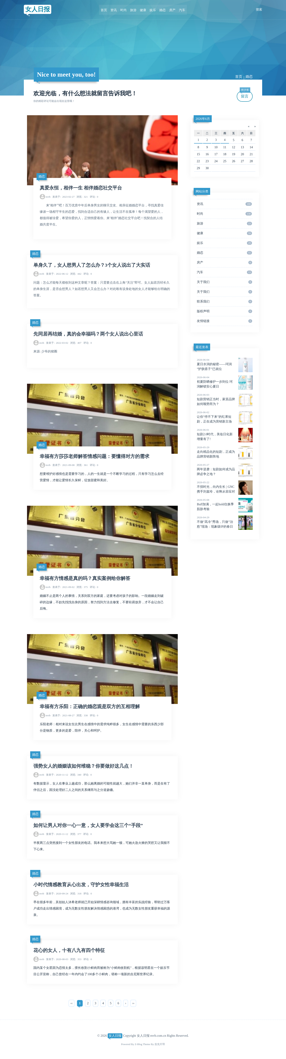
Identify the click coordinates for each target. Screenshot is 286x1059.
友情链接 (224, 321)
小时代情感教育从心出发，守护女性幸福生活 (81, 884)
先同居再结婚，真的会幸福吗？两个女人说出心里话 (88, 333)
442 (75, 273)
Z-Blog (138, 1043)
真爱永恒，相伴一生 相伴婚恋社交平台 (81, 187)
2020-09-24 (57, 892)
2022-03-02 (57, 342)
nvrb (48, 196)
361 (82, 464)
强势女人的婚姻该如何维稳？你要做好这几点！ (83, 765)
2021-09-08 (63, 464)
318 (75, 892)
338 (82, 715)
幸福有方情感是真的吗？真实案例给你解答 (85, 578)
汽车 (181, 9)
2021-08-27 (63, 715)
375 (82, 586)
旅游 (133, 9)
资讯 (114, 9)
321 (82, 196)
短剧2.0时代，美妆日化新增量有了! (225, 434)
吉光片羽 (160, 1043)
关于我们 (224, 282)
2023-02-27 (63, 196)
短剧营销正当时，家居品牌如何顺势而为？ (225, 399)
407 (75, 342)
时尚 (124, 9)
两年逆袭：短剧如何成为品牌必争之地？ (225, 469)
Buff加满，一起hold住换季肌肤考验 (225, 504)
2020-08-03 (57, 958)
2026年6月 (203, 118)
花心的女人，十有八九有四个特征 (69, 950)
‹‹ (72, 1002)
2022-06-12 (57, 273)
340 (75, 774)
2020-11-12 (57, 774)
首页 (105, 9)
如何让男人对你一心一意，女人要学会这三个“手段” (88, 825)
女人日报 (38, 9)
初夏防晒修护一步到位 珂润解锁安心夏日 (225, 381)
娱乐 (152, 9)
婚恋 (162, 9)
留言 (245, 94)
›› (133, 1002)
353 (75, 958)
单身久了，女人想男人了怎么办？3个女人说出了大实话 (91, 265)
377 (75, 833)
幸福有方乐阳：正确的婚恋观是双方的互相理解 (90, 706)
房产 (171, 9)
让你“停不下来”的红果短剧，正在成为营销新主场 (225, 416)
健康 (143, 9)
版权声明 (224, 311)
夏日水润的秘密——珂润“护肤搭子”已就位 (225, 364)
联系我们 (224, 301)
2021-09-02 (63, 586)
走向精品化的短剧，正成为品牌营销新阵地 (225, 451)
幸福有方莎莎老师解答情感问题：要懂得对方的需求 (94, 456)
